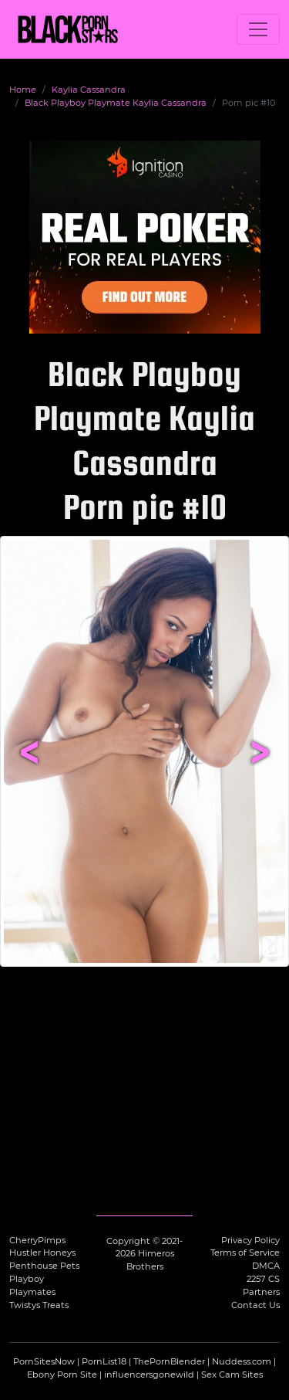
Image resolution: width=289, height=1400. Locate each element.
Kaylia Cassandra (89, 89)
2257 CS (263, 1278)
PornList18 (104, 1361)
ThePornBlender (169, 1361)
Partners (261, 1291)
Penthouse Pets (44, 1265)
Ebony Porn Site (62, 1374)
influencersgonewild (149, 1374)
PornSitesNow (44, 1361)
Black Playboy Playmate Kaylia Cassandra (116, 102)
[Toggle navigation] (258, 29)
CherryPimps (37, 1240)
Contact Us (255, 1305)
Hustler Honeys (42, 1252)
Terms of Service (245, 1252)
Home (22, 89)
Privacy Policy (250, 1240)
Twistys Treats (39, 1305)
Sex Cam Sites (232, 1374)
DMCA (266, 1265)
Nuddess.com (241, 1361)
